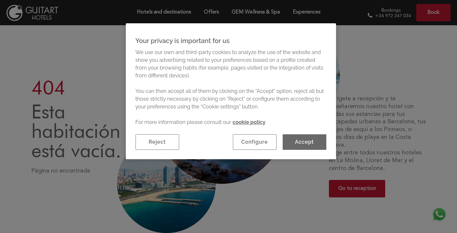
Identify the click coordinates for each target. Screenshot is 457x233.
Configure (254, 142)
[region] (231, 91)
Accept (304, 142)
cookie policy (249, 122)
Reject (157, 142)
